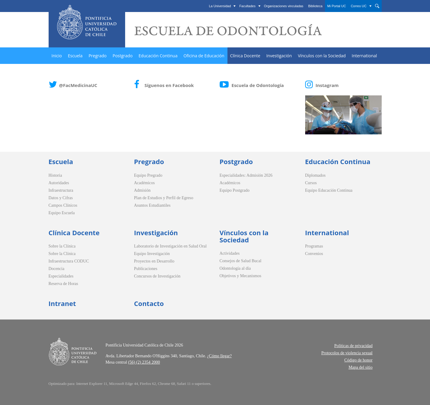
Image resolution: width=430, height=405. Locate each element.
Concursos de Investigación (157, 276)
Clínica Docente (245, 55)
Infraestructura (61, 190)
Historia (55, 175)
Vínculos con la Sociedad (322, 55)
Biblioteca (315, 6)
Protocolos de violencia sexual (347, 353)
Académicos (144, 183)
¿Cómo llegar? (219, 356)
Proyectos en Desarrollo (154, 261)
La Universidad (220, 6)
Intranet (62, 303)
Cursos (311, 183)
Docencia (57, 268)
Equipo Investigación (152, 253)
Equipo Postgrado (235, 190)
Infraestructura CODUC (69, 261)
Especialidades (61, 276)
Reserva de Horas (63, 283)
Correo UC (359, 6)
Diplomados (315, 175)
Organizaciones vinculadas (283, 6)
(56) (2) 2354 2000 (144, 362)
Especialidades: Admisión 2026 (246, 175)
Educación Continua (158, 55)
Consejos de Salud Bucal (241, 261)
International (364, 55)
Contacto (149, 303)
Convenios (314, 253)
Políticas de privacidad (353, 346)
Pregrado (98, 55)
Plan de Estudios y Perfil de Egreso (164, 198)
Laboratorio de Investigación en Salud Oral (170, 246)
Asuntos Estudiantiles (152, 205)
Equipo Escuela (62, 213)
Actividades (230, 253)
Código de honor (358, 360)
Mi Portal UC (336, 6)
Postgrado (123, 55)
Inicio (57, 55)
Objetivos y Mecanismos (240, 276)
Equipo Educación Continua (329, 190)
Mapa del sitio (360, 367)
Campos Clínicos (63, 205)
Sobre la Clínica (62, 246)
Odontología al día (235, 268)
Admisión (142, 190)
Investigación (279, 55)
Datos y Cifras (61, 198)
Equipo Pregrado (148, 175)
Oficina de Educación (203, 55)
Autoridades (59, 183)
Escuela (75, 55)
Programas (314, 246)
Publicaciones (146, 268)
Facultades (247, 6)
